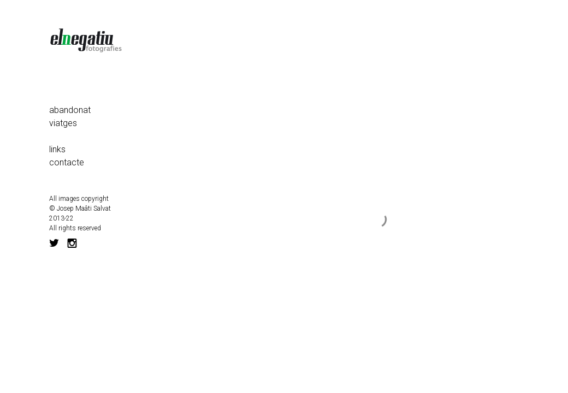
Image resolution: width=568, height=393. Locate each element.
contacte (66, 162)
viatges (63, 123)
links (57, 149)
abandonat (70, 110)
